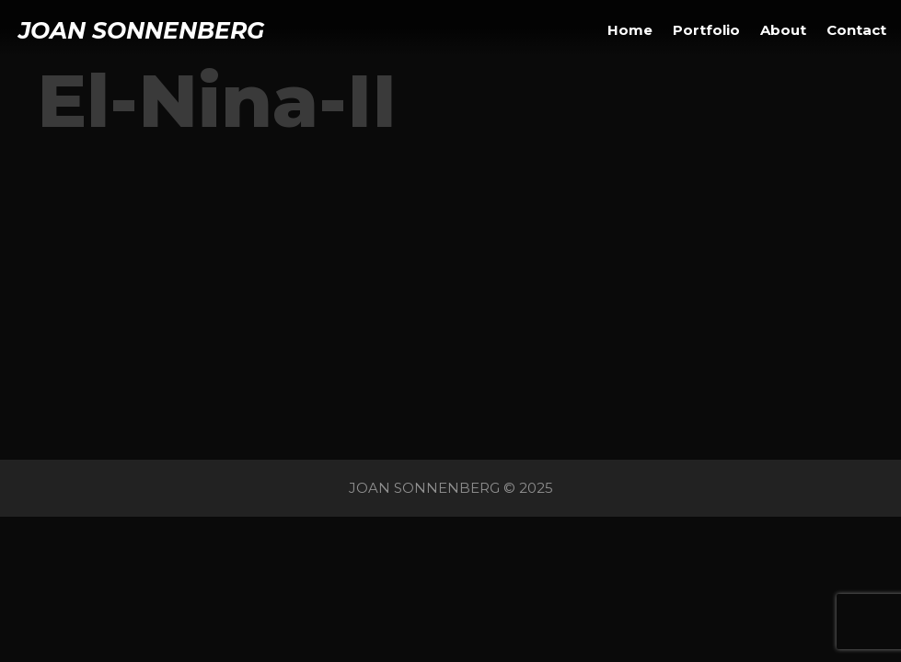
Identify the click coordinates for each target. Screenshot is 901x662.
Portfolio (706, 30)
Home (630, 30)
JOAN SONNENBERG (141, 30)
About (783, 30)
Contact (856, 30)
